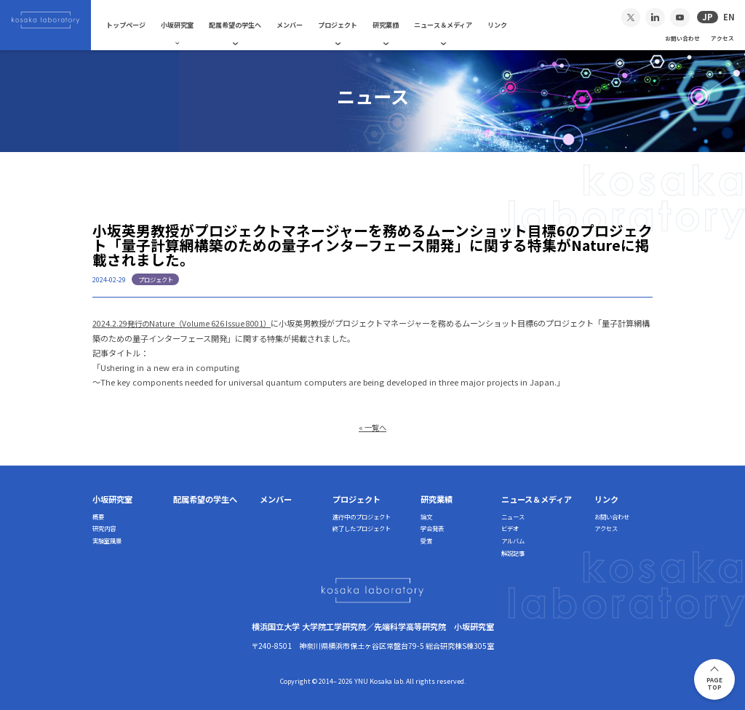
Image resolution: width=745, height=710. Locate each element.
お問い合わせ (682, 38)
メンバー (300, 25)
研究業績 (396, 25)
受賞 (426, 539)
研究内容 (104, 527)
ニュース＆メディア (454, 25)
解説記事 (513, 552)
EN (729, 17)
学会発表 (432, 527)
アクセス (722, 38)
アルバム (513, 539)
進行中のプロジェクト (361, 515)
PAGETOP (714, 683)
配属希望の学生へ (246, 25)
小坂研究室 (188, 25)
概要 (98, 515)
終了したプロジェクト (361, 527)
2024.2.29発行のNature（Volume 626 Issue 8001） (185, 323)
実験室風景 (106, 539)
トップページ (136, 25)
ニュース (513, 515)
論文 (426, 515)
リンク (508, 25)
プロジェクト (348, 25)
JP (707, 17)
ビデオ (510, 527)
